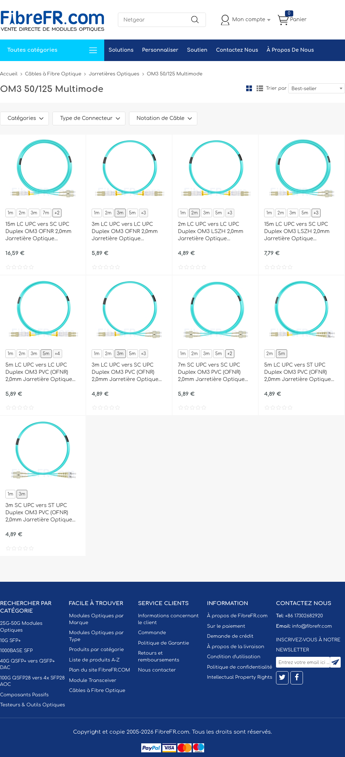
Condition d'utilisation (233, 656)
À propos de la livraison (235, 646)
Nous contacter (157, 670)
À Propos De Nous (290, 50)
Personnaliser (160, 50)
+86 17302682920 (304, 615)
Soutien (197, 50)
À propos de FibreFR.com (237, 615)
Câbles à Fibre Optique (53, 73)
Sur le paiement (226, 626)
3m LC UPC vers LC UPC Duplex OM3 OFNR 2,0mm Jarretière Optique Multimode (125, 232)
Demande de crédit (230, 636)
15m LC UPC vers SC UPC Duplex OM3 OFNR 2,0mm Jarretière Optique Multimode (38, 232)
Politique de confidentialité (239, 667)
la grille (249, 88)
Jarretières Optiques (114, 73)
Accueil (9, 73)
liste (260, 88)
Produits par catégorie (96, 649)
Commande (152, 632)
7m (46, 212)
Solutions (121, 50)
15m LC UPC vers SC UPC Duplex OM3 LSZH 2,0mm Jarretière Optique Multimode (297, 232)
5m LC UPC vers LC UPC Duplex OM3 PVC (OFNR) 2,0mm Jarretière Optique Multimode (38, 372)
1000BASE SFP (16, 650)
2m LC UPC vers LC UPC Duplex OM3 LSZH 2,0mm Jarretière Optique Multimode (210, 232)
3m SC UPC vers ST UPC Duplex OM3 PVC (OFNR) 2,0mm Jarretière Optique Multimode (38, 513)
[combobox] (316, 88)
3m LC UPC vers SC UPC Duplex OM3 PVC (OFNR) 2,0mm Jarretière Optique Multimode (125, 372)
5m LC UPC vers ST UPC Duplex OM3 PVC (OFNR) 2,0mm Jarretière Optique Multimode (297, 372)
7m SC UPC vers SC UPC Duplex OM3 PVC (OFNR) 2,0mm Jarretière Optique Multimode (211, 372)
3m (34, 212)
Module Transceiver (92, 680)
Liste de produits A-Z (94, 660)
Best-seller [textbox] (304, 88)
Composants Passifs (24, 694)
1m (10, 212)
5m (132, 212)
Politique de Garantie (163, 643)
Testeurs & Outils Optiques (32, 704)
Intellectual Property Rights (239, 677)
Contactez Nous (237, 50)
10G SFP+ (10, 640)
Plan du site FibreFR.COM (99, 670)
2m (22, 212)
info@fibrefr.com (312, 626)
